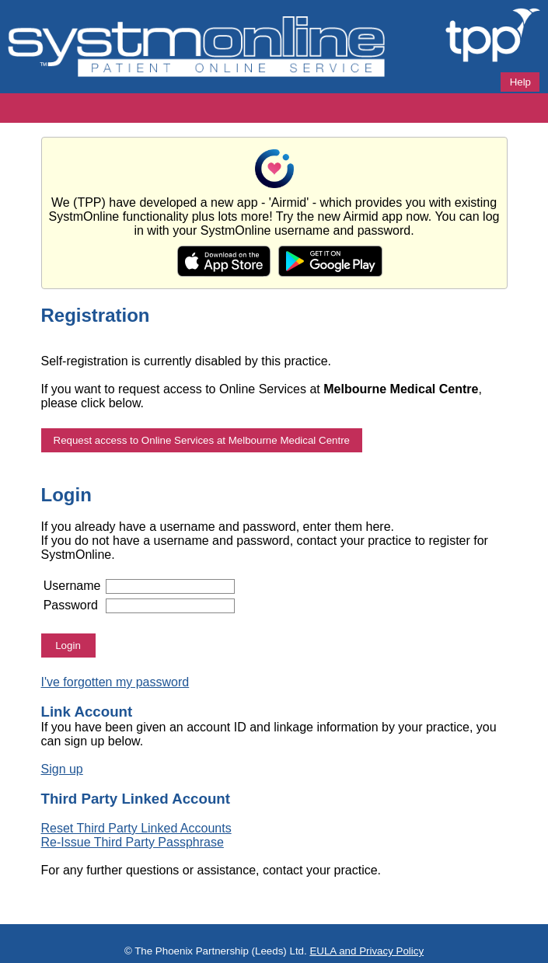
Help (520, 82)
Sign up (62, 769)
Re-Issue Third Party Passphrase (132, 842)
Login (68, 645)
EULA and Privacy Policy (366, 951)
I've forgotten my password (115, 682)
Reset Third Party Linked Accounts (136, 828)
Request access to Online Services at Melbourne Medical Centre (202, 440)
